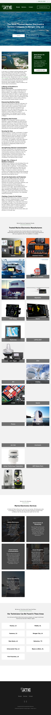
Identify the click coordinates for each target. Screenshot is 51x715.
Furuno (13, 435)
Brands (18, 7)
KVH (38, 368)
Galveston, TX (37, 657)
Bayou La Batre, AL (38, 664)
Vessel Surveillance (13, 594)
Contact (31, 7)
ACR (13, 503)
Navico (38, 324)
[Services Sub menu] (26, 7)
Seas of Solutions (37, 279)
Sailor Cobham (13, 301)
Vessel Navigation (37, 565)
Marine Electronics (13, 538)
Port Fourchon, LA (13, 672)
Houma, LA (13, 641)
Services (24, 7)
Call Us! (18, 35)
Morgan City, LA (38, 649)
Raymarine (38, 301)
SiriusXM (13, 279)
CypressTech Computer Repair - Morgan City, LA (27, 708)
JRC (13, 391)
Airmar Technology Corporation (13, 480)
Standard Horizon (37, 257)
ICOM (13, 413)
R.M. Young (13, 324)
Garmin (38, 413)
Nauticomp (13, 346)
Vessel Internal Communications (13, 566)
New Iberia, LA (13, 657)
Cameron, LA (13, 649)
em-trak (13, 458)
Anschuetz (38, 458)
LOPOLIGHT (38, 346)
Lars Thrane (13, 368)
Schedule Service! (43, 7)
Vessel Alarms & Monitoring (38, 539)
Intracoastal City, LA (13, 664)
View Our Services (32, 35)
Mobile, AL (38, 641)
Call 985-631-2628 (40, 70)
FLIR (37, 435)
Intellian (37, 391)
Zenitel (13, 257)
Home (19, 20)
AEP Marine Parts (37, 480)
